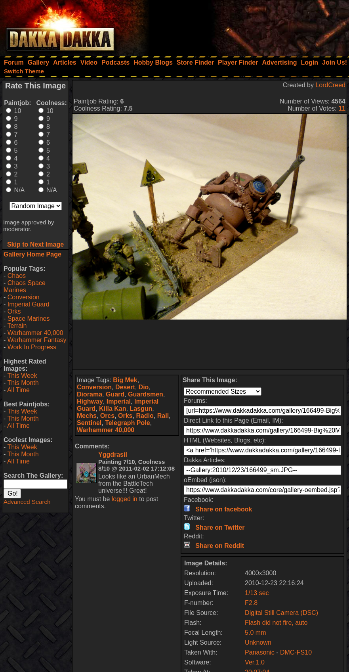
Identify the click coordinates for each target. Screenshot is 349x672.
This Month (22, 382)
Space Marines (29, 318)
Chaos (17, 275)
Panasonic (260, 652)
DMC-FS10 (296, 652)
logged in (124, 499)
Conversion (24, 297)
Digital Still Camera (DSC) (281, 612)
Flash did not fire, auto (276, 622)
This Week (22, 375)
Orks (14, 311)
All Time (18, 390)
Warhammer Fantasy (37, 340)
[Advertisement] (242, 26)
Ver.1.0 (255, 662)
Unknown (258, 642)
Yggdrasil (112, 454)
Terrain (17, 325)
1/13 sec (257, 593)
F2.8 (251, 602)
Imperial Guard (29, 304)
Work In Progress (32, 347)
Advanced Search (27, 501)
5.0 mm (255, 632)
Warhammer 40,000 (35, 332)
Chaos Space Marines (25, 286)
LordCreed (330, 85)
